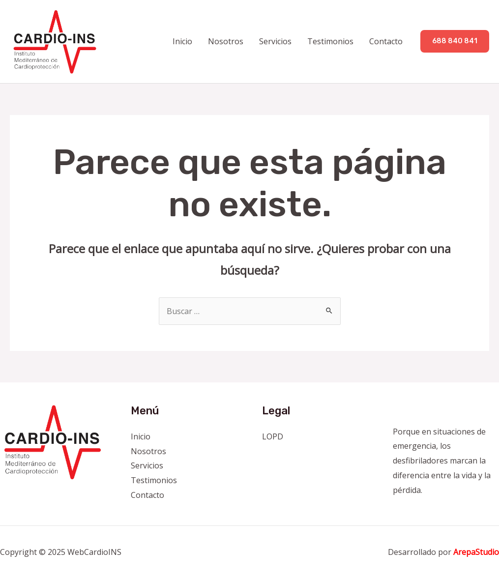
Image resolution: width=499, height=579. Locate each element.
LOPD (272, 436)
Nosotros (225, 41)
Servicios (275, 41)
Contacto (386, 41)
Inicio (182, 41)
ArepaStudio (476, 552)
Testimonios (330, 41)
